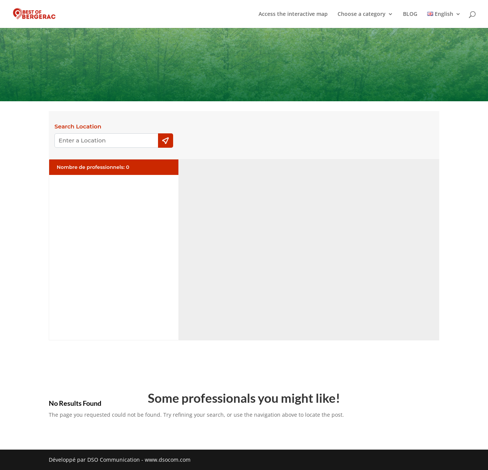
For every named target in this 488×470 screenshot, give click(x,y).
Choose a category (362, 14)
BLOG (410, 14)
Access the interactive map (293, 14)
